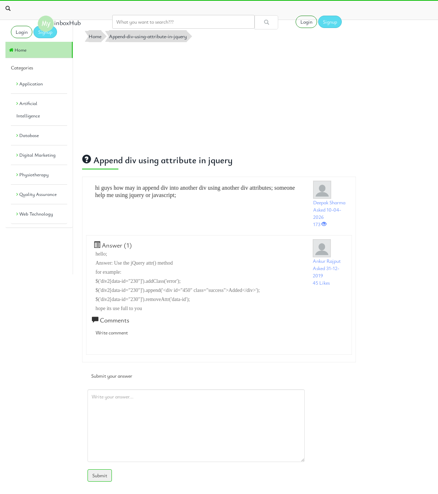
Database (27, 135)
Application (29, 83)
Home (18, 50)
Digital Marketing (36, 155)
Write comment (112, 332)
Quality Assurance (36, 194)
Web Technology (34, 213)
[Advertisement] (219, 96)
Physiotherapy (32, 174)
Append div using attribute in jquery (157, 160)
